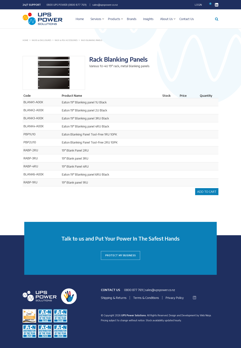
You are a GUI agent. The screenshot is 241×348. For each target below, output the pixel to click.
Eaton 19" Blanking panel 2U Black (84, 110)
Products (114, 19)
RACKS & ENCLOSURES (41, 40)
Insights (148, 19)
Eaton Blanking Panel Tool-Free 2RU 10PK (89, 142)
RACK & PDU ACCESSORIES (66, 40)
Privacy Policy (175, 297)
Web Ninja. (205, 315)
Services (96, 19)
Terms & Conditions (146, 297)
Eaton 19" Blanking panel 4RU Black (85, 126)
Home (80, 19)
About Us (166, 19)
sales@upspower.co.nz (105, 4)
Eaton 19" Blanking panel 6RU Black (85, 174)
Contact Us (186, 19)
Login (198, 5)
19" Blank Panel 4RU (75, 166)
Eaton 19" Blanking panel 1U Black (84, 102)
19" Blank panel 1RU (75, 182)
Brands (131, 19)
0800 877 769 (133, 290)
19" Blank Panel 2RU (75, 150)
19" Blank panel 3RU (75, 158)
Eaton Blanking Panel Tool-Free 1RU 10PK (89, 134)
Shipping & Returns (114, 297)
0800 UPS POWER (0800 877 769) (67, 4)
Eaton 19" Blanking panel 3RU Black (85, 118)
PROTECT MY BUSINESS (120, 255)
